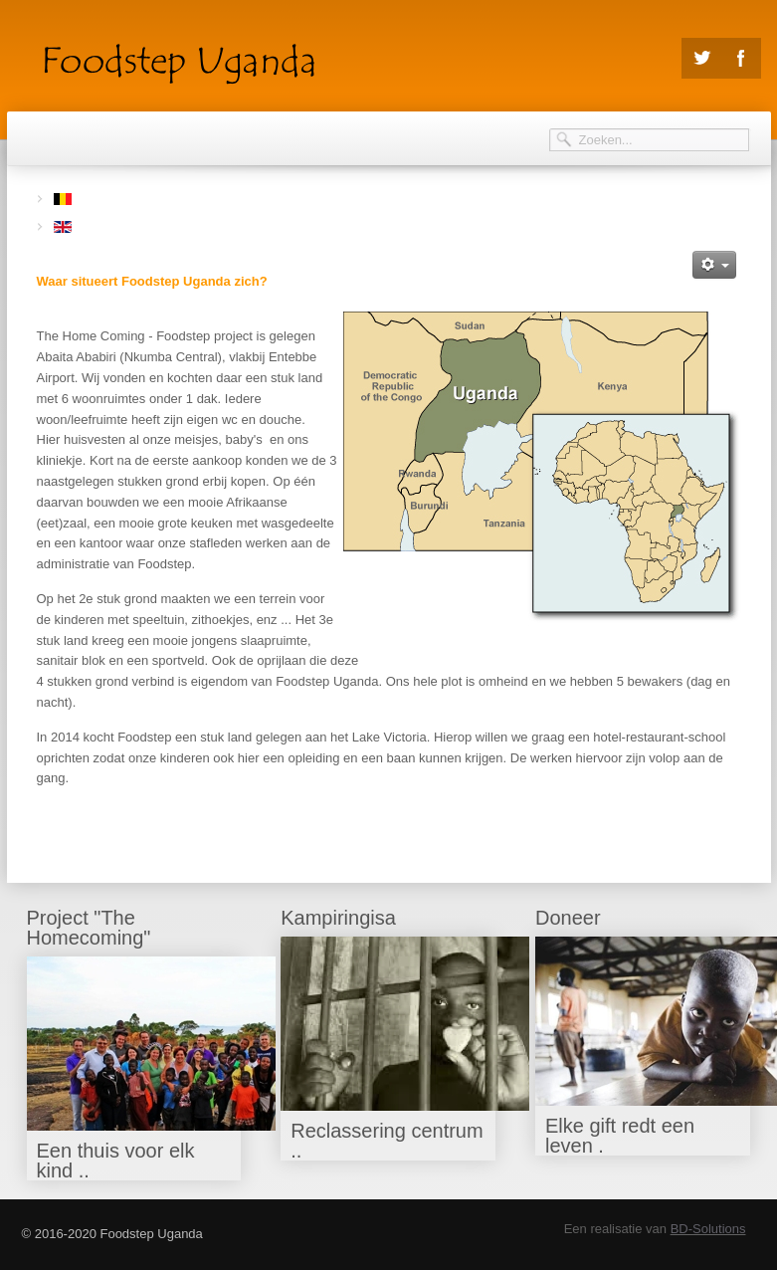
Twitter (701, 58)
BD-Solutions (708, 1228)
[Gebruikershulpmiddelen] (714, 265)
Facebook (741, 58)
